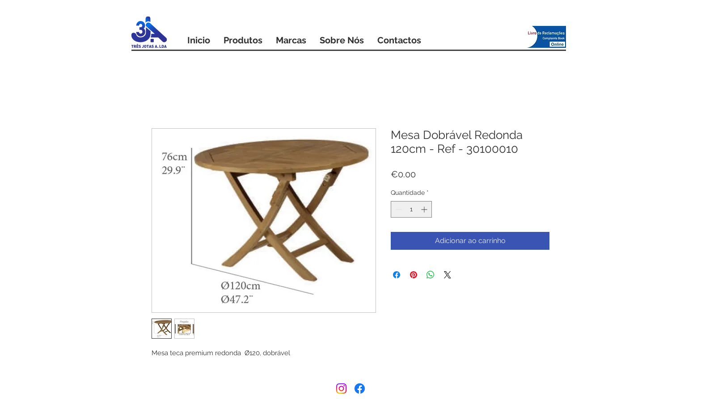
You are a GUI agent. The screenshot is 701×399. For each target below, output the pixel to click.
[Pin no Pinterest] (413, 274)
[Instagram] (341, 388)
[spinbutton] (411, 209)
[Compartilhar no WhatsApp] (430, 274)
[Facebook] (360, 388)
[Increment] (425, 209)
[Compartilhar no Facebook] (396, 274)
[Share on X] (447, 274)
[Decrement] (397, 209)
